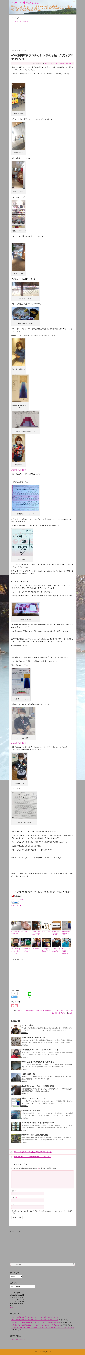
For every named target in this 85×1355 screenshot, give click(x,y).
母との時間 (24, 931)
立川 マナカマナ (36, 948)
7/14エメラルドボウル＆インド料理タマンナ (37, 1123)
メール (14, 1197)
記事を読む (24, 1033)
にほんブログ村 (16, 905)
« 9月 (11, 1307)
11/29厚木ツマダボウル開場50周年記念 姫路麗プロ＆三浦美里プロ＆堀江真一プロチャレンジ (42, 1328)
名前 (13, 1191)
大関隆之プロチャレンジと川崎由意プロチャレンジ (36, 933)
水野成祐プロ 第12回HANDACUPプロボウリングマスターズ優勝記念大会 (36, 1322)
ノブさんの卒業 (27, 1025)
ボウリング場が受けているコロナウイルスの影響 (25, 950)
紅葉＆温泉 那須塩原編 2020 (15, 932)
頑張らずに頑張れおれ (18, 1339)
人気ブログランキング (22, 21)
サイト (13, 1204)
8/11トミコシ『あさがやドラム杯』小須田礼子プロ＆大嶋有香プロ (66, 951)
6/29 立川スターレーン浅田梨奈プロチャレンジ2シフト (30, 1157)
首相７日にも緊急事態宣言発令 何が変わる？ (56, 933)
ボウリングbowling (59, 63)
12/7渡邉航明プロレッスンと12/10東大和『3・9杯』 (40, 1050)
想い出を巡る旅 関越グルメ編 (33, 1037)
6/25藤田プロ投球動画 (18, 470)
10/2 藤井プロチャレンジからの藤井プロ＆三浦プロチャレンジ (15, 951)
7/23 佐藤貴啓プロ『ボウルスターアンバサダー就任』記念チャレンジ (34, 1317)
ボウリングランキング (17, 899)
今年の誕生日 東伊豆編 (30, 1111)
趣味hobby (69, 63)
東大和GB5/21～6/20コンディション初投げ (66, 933)
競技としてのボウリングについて (33, 1098)
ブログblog (48, 63)
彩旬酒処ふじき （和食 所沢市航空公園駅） (46, 950)
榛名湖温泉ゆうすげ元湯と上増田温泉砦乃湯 (37, 1086)
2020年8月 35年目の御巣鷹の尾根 (34, 1135)
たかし (70, 1013)
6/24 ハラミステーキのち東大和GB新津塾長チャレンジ (31, 1152)
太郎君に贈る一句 (28, 1074)
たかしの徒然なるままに (26, 2)
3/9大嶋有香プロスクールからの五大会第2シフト (56, 950)
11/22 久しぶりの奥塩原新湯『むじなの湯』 (38, 1062)
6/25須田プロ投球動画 (18, 743)
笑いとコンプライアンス (46, 932)
